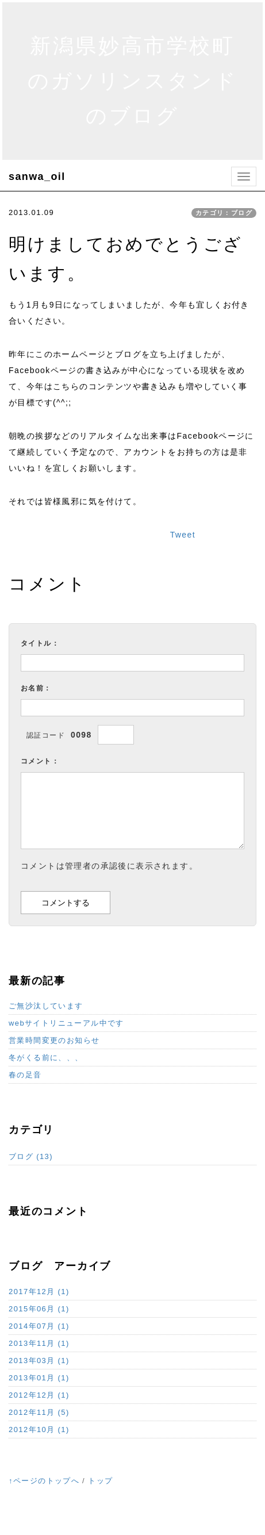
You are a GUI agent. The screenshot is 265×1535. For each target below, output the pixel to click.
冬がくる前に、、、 (46, 1057)
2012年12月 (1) (39, 1395)
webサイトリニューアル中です (66, 1023)
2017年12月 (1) (39, 1291)
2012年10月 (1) (39, 1429)
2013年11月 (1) (39, 1343)
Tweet (182, 534)
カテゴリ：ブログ (223, 212)
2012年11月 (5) (39, 1412)
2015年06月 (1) (39, 1308)
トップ (100, 1480)
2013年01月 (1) (39, 1377)
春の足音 (25, 1074)
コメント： (40, 761)
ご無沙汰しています (46, 1005)
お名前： (36, 688)
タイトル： (40, 643)
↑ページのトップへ (44, 1480)
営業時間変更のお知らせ (54, 1040)
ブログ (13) (31, 1156)
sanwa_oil (37, 176)
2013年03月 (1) (39, 1360)
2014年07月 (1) (39, 1326)
